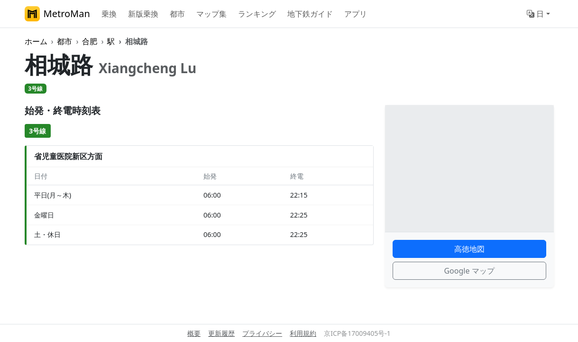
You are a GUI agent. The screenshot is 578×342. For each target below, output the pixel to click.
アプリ (355, 14)
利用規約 (303, 333)
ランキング (257, 14)
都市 (177, 14)
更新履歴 (221, 333)
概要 (194, 333)
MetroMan (57, 13)
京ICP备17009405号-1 (357, 333)
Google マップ (469, 271)
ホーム (36, 41)
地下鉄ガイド (310, 14)
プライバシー (262, 333)
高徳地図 (469, 249)
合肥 (89, 41)
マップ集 (211, 14)
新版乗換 (143, 14)
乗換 (109, 14)
